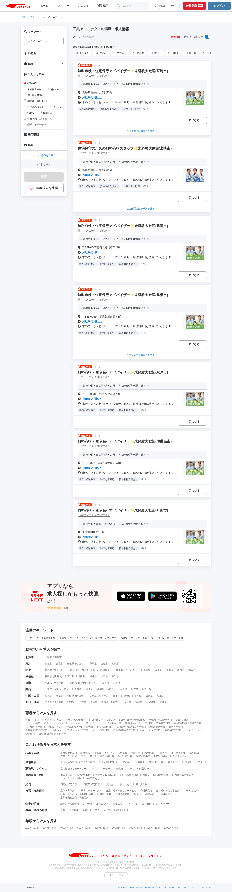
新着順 (187, 36)
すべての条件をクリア (43, 155)
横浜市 (155, 53)
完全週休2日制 (84, 775)
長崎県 (93, 702)
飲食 (46, 723)
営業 (27, 719)
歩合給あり (125, 784)
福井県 (93, 676)
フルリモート (105, 768)
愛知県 (48, 682)
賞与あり (111, 784)
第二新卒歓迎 (178, 752)
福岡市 (69, 702)
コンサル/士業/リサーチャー (67, 723)
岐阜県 (105, 682)
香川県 (138, 695)
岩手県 (59, 663)
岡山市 (79, 695)
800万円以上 (136, 827)
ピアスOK (201, 762)
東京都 (138, 53)
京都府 (77, 689)
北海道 (48, 657)
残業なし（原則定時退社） (157, 775)
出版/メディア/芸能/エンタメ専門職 (70, 730)
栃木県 (180, 670)
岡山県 (70, 695)
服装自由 (140, 762)
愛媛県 (149, 695)
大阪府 (48, 689)
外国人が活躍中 (87, 762)
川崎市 (173, 53)
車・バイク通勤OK (139, 768)
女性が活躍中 (67, 762)
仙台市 (79, 663)
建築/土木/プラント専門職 (138, 723)
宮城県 (70, 663)
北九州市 (58, 702)
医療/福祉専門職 (156, 726)
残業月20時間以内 (184, 775)
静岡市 (82, 682)
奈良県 (123, 689)
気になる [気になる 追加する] (194, 120)
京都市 (87, 689)
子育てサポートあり (91, 790)
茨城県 (169, 670)
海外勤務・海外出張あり (96, 803)
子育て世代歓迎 (106, 756)
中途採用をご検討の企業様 (130, 887)
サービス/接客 (32, 723)
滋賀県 (134, 689)
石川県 (82, 676)
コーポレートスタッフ (103, 719)
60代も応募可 (161, 756)
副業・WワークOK (165, 803)
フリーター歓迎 (68, 756)
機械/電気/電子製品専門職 (187, 723)
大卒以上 (149, 752)
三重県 (116, 682)
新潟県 (48, 676)
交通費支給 (146, 790)
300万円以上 (49, 827)
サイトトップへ (116, 875)
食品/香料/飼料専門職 (36, 730)
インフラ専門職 (101, 730)
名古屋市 (119, 53)
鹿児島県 (151, 702)
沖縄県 (163, 702)
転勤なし (121, 768)
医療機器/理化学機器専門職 (129, 726)
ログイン (219, 5)
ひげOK (153, 762)
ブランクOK (87, 756)
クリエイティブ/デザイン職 (106, 723)
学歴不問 (162, 752)
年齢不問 (135, 752)
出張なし (117, 803)
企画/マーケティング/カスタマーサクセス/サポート (61, 719)
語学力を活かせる (69, 803)
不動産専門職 (163, 723)
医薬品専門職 (104, 726)
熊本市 (114, 702)
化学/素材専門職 (33, 726)
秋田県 (93, 663)
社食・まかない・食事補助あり (76, 794)
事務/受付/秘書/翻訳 (159, 719)
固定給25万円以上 (69, 784)
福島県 (115, 663)
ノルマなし (132, 803)
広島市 (102, 695)
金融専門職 (174, 726)
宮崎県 (138, 702)
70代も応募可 (179, 756)
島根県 (59, 695)
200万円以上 (32, 827)
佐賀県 (82, 702)
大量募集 (74, 810)
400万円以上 (66, 827)
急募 (62, 810)
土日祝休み (66, 775)
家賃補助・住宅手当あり (169, 790)
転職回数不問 (143, 756)
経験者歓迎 (84, 752)
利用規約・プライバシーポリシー (159, 887)
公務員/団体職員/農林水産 (52, 733)
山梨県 (104, 676)
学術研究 (30, 733)
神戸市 (110, 689)
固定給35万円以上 (92, 784)
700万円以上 (118, 827)
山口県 (115, 695)
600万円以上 (101, 827)
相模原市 (105, 670)
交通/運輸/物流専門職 (124, 730)
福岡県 (48, 702)
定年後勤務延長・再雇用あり (75, 797)
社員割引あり (104, 794)
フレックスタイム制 (70, 778)
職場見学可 (122, 810)
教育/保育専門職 (173, 730)
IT (87, 723)
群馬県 (191, 670)
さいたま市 (131, 670)
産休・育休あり (68, 790)
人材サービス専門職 (150, 730)
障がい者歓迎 (125, 756)
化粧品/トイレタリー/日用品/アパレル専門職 (69, 726)
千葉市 (156, 670)
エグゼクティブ (194, 730)
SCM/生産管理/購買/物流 (132, 719)
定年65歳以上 (168, 794)
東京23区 (82, 53)
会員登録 (194, 5)
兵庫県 (100, 689)
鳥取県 (48, 695)
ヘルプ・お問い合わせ (201, 887)
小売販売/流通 (180, 719)
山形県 (104, 663)
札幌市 (57, 657)
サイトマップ (183, 887)
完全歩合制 (141, 784)
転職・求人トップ (30, 16)
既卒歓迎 (194, 752)
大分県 (127, 702)
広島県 (93, 695)
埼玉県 (190, 53)
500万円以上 (84, 827)
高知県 (160, 695)
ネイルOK (186, 762)
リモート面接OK (103, 810)
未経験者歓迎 (67, 752)
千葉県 (147, 670)
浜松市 (91, 682)
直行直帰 (146, 803)
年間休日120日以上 (105, 775)
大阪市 (100, 53)
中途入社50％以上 (108, 762)
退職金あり (151, 794)
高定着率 (126, 762)
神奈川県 (209, 53)
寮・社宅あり (193, 790)
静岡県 (73, 682)
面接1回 (87, 810)
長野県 (115, 676)
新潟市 (57, 676)
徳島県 (126, 695)
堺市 (65, 689)
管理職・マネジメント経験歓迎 (110, 752)
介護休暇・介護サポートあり (121, 790)
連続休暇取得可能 (129, 775)
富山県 (70, 676)
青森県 (48, 663)
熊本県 (104, 702)
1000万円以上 (171, 827)
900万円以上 (153, 827)
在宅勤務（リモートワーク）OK (77, 768)
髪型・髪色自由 (169, 762)
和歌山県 (146, 689)
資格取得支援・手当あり (128, 794)
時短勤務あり (93, 778)
